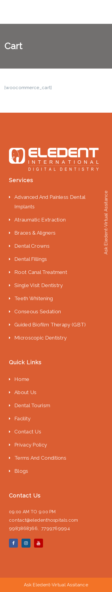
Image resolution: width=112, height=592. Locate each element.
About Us (25, 392)
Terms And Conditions (40, 458)
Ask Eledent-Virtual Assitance (56, 585)
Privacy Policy (30, 445)
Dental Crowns (32, 246)
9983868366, (25, 528)
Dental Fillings (30, 259)
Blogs (21, 471)
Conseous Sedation (37, 311)
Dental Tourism (32, 405)
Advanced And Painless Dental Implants (49, 202)
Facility (22, 418)
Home (21, 379)
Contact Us (27, 432)
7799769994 (55, 528)
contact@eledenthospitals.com (43, 520)
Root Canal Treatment (40, 272)
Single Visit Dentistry (38, 285)
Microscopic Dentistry (41, 338)
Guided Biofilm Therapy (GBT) (50, 325)
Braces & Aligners (35, 233)
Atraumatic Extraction (40, 220)
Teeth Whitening (33, 298)
